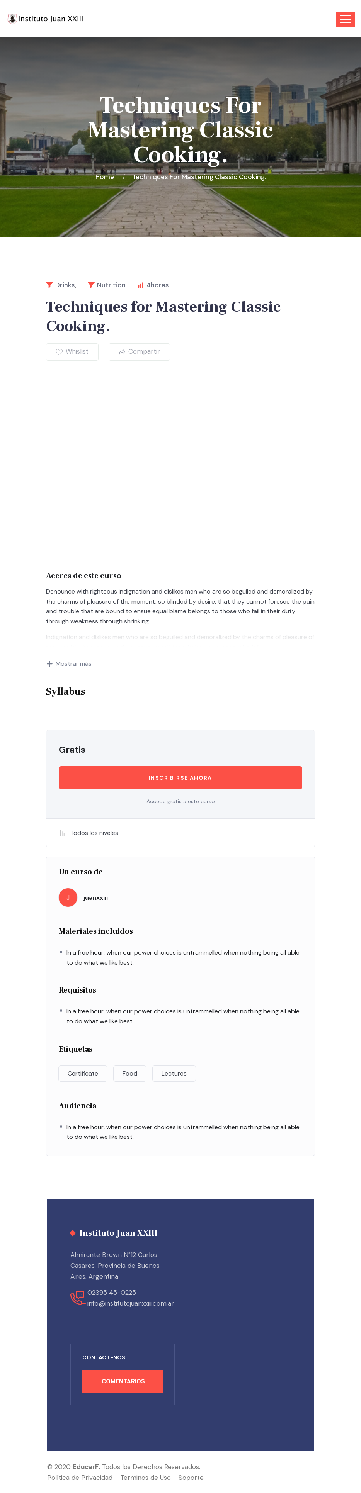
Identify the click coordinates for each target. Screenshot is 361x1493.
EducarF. (86, 1466)
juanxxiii (95, 898)
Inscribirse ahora (180, 777)
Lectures (174, 1073)
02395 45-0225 (111, 1292)
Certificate (83, 1073)
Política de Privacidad (79, 1477)
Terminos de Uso (145, 1477)
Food (130, 1073)
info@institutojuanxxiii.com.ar (130, 1303)
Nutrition (111, 285)
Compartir (139, 351)
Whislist (72, 351)
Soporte (191, 1477)
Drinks (65, 285)
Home (106, 177)
